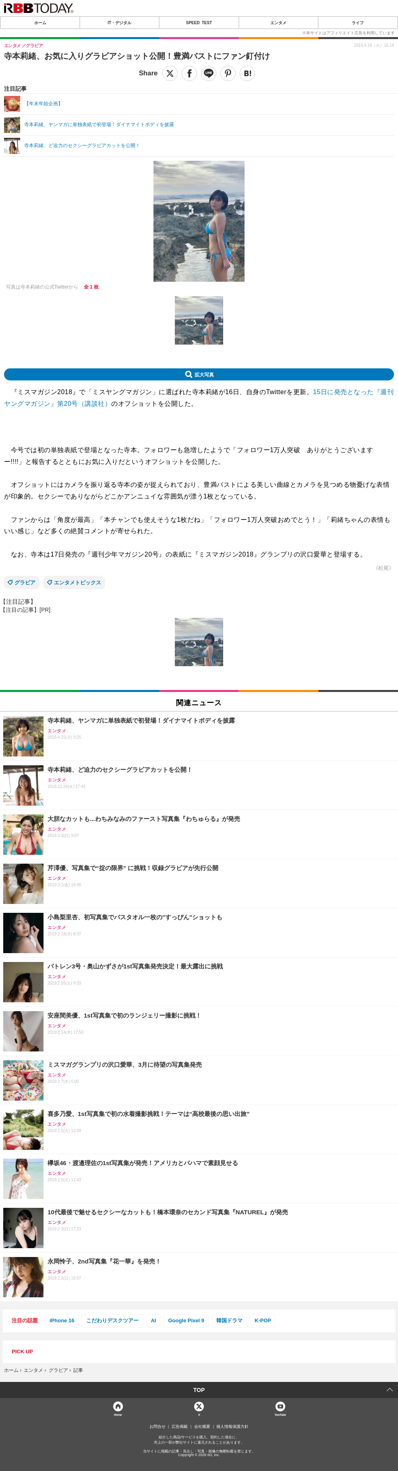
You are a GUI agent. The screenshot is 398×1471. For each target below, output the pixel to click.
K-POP (263, 1320)
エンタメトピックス (77, 583)
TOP (199, 1390)
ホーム (40, 23)
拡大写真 (204, 374)
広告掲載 (180, 1427)
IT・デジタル (119, 23)
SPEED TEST (199, 23)
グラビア (25, 583)
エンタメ (278, 23)
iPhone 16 (62, 1320)
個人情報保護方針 (232, 1427)
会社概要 (202, 1427)
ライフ (358, 23)
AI (153, 1320)
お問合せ (157, 1427)
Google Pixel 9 (186, 1320)
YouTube (280, 1414)
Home (118, 1414)
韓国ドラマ (229, 1320)
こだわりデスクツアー (112, 1320)
